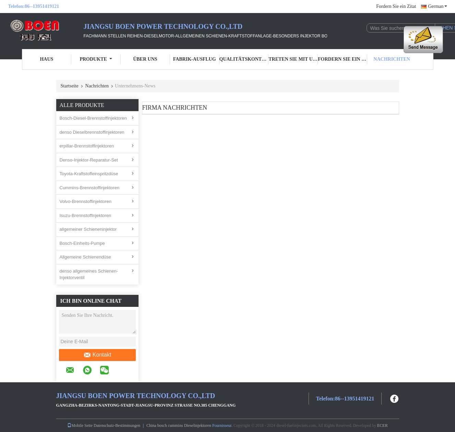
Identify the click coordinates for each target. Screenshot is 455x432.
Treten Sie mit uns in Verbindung (293, 59)
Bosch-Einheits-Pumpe (82, 243)
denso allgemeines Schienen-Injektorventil (89, 274)
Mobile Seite (80, 425)
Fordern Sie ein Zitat (396, 6)
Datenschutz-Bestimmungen (117, 425)
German (437, 6)
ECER (382, 425)
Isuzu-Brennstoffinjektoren (85, 215)
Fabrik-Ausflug (194, 59)
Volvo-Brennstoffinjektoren (86, 201)
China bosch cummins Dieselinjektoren (178, 425)
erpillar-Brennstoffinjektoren (87, 145)
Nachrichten (391, 59)
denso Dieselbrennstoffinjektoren (92, 132)
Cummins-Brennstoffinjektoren (90, 187)
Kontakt (97, 355)
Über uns (145, 59)
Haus (46, 59)
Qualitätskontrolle (244, 59)
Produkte (96, 59)
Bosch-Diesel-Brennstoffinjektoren (93, 118)
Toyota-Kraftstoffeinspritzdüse (89, 173)
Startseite (70, 85)
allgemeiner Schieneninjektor (88, 229)
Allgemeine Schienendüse (85, 257)
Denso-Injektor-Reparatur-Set (89, 160)
